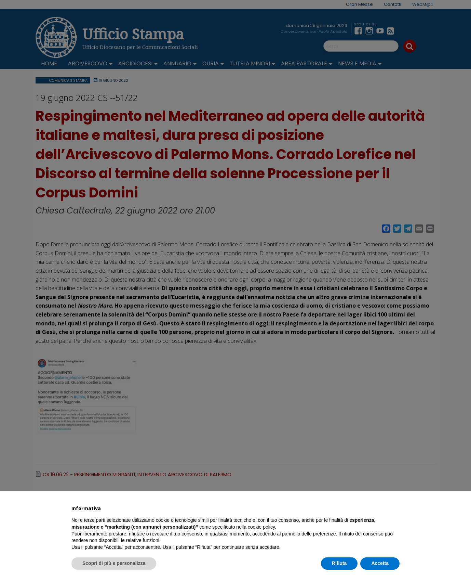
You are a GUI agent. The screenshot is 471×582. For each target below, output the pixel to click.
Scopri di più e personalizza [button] (113, 563)
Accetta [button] (380, 563)
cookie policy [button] (261, 527)
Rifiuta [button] (339, 563)
